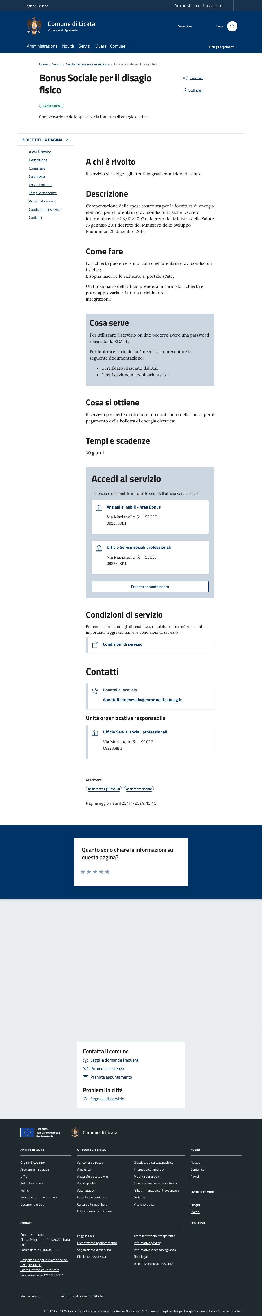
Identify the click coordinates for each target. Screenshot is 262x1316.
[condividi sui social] (192, 78)
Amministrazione (42, 46)
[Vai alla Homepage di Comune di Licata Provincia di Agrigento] (63, 26)
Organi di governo (32, 1162)
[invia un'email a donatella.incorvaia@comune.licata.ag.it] (142, 700)
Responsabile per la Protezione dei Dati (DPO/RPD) (44, 1262)
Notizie (195, 1162)
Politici (24, 1190)
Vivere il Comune (110, 46)
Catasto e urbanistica (91, 1197)
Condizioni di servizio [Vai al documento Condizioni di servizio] (123, 644)
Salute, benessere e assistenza (155, 1183)
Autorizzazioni (86, 1190)
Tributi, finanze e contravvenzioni (156, 1190)
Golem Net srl (125, 1311)
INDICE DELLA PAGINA (41, 140)
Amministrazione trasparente (198, 5)
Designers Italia (202, 1311)
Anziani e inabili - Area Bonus (134, 507)
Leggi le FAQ (85, 1235)
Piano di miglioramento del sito (81, 1296)
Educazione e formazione (94, 1211)
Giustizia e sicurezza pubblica (153, 1162)
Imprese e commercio (149, 1169)
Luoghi (195, 1204)
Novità (68, 46)
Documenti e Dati (32, 1204)
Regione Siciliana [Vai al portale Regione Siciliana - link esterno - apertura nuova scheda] (36, 5)
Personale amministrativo (38, 1197)
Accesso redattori (230, 1311)
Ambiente (84, 1169)
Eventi (195, 1212)
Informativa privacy (147, 1243)
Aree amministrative (34, 1169)
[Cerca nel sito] (232, 26)
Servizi (85, 46)
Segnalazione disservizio (94, 1249)
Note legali (141, 1256)
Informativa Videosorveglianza (155, 1249)
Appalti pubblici (87, 1183)
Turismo (139, 1197)
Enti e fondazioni (32, 1183)
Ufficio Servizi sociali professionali (139, 547)
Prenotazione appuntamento (97, 1243)
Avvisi (195, 1176)
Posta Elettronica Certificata (39, 1269)
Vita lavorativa (144, 1204)
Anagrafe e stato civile (92, 1176)
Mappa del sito (30, 1296)
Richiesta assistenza (91, 1256)
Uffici (24, 1176)
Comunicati (198, 1169)
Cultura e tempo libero (92, 1204)
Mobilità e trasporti (147, 1176)
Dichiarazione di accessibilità (153, 1263)
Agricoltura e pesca (90, 1162)
